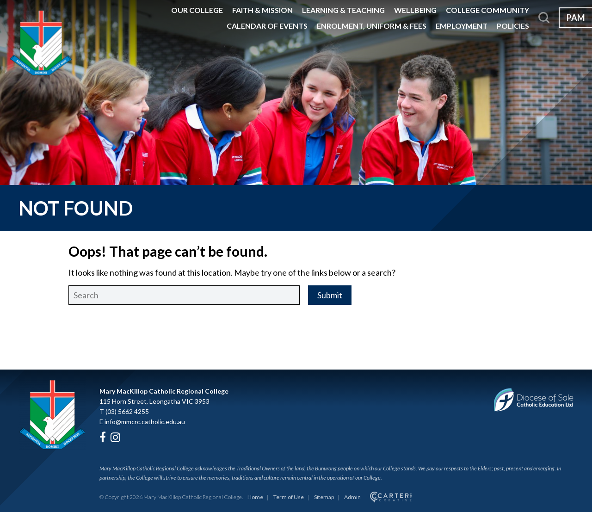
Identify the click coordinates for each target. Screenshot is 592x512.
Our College (197, 10)
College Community (487, 10)
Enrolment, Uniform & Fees (371, 25)
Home (255, 496)
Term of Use (288, 496)
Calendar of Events (267, 25)
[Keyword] (184, 295)
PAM (576, 17)
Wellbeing (415, 10)
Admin (352, 496)
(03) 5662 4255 (127, 411)
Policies (513, 25)
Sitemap (324, 496)
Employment (461, 25)
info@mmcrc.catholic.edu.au (145, 422)
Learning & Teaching (343, 10)
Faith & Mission (262, 10)
